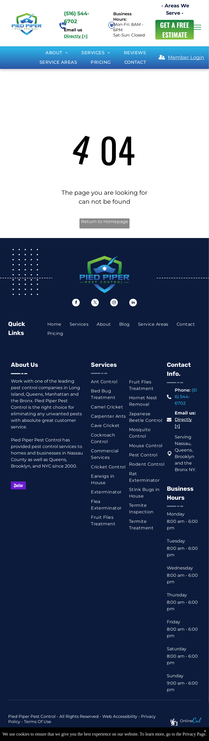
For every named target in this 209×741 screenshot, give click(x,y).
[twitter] (95, 303)
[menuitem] (57, 52)
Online (186, 720)
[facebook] (76, 303)
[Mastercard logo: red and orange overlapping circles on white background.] (36, 485)
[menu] (197, 27)
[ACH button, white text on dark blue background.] (53, 500)
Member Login (186, 57)
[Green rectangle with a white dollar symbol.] (18, 500)
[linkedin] (133, 303)
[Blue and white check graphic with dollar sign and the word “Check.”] (36, 500)
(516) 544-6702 (186, 397)
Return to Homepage (104, 221)
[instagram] (114, 303)
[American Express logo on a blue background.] (71, 485)
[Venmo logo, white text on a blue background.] (71, 500)
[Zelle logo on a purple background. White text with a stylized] (18, 485)
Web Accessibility (119, 716)
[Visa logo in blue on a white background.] (53, 485)
